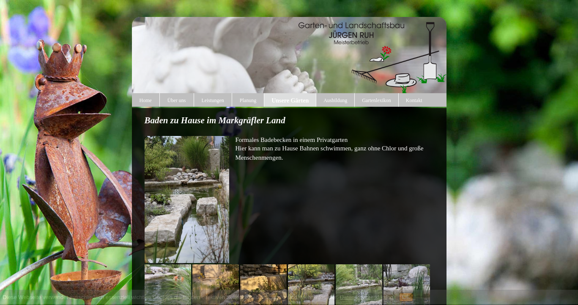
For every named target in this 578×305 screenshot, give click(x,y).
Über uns (176, 100)
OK (406, 297)
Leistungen (213, 100)
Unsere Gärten (290, 100)
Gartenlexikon (376, 100)
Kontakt (414, 100)
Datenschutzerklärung (366, 297)
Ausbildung (335, 100)
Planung (248, 100)
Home (146, 100)
